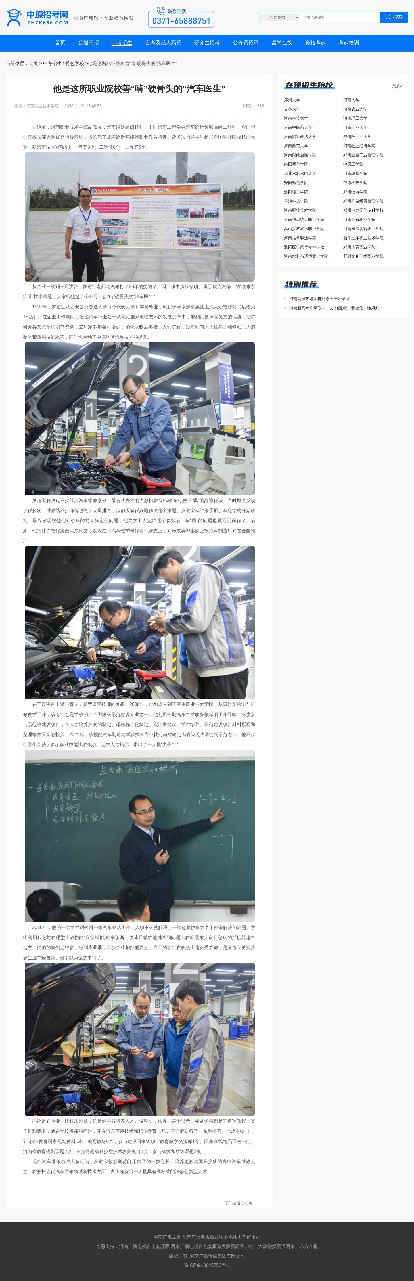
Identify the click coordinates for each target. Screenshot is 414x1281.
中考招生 (122, 42)
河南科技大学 (296, 118)
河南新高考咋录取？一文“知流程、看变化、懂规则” (334, 308)
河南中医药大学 (298, 127)
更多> (397, 85)
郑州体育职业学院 (359, 247)
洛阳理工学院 (296, 191)
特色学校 (75, 63)
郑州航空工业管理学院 (363, 155)
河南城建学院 (355, 173)
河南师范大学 (296, 145)
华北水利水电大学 (300, 173)
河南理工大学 (355, 118)
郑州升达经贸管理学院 (363, 201)
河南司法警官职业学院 (363, 228)
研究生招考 (207, 42)
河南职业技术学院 (300, 210)
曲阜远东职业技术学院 (363, 237)
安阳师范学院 (296, 182)
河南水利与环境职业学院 (306, 256)
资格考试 (315, 42)
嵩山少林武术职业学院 (304, 228)
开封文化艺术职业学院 (363, 256)
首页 (60, 42)
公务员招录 (246, 42)
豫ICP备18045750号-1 (207, 1265)
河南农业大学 (355, 109)
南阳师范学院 (296, 164)
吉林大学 (292, 109)
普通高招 (88, 42)
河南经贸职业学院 (359, 219)
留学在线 (281, 42)
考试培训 (348, 42)
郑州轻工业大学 (357, 136)
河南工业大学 (355, 127)
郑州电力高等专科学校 (363, 210)
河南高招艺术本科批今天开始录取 (319, 298)
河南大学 (351, 99)
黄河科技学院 (296, 201)
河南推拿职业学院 (300, 237)
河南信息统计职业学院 (304, 219)
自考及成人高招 (163, 42)
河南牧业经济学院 (359, 145)
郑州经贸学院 (355, 191)
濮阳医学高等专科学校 (304, 247)
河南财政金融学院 (300, 155)
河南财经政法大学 (300, 136)
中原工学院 (353, 164)
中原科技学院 (355, 182)
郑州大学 (292, 99)
